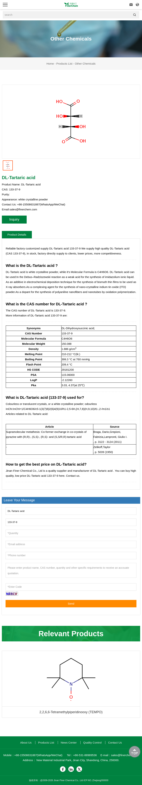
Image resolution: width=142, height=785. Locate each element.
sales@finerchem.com (23, 209)
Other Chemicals (85, 63)
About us (26, 742)
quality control (92, 742)
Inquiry (14, 219)
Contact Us (115, 742)
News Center (69, 742)
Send (71, 603)
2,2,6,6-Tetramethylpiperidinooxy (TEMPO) (71, 712)
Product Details (16, 234)
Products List (64, 63)
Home (50, 63)
